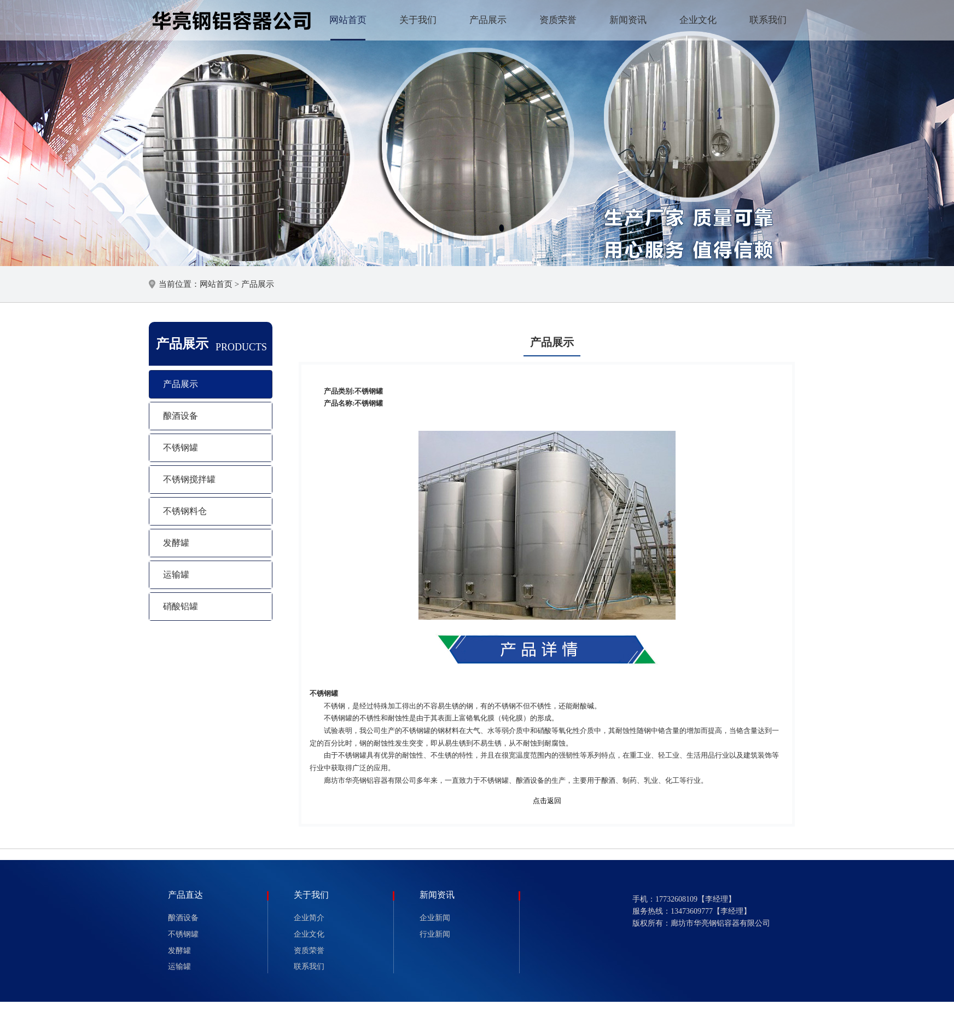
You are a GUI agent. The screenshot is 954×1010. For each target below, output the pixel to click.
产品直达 (185, 894)
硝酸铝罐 (180, 606)
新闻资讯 (628, 20)
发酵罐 (176, 542)
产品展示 (488, 20)
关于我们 (418, 20)
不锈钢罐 (180, 447)
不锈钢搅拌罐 (189, 479)
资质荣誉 (558, 20)
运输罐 (176, 574)
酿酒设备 (180, 415)
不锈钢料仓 (185, 511)
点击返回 (547, 801)
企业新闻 (435, 918)
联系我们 (768, 20)
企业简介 (309, 918)
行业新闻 (435, 934)
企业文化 (698, 20)
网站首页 (348, 20)
